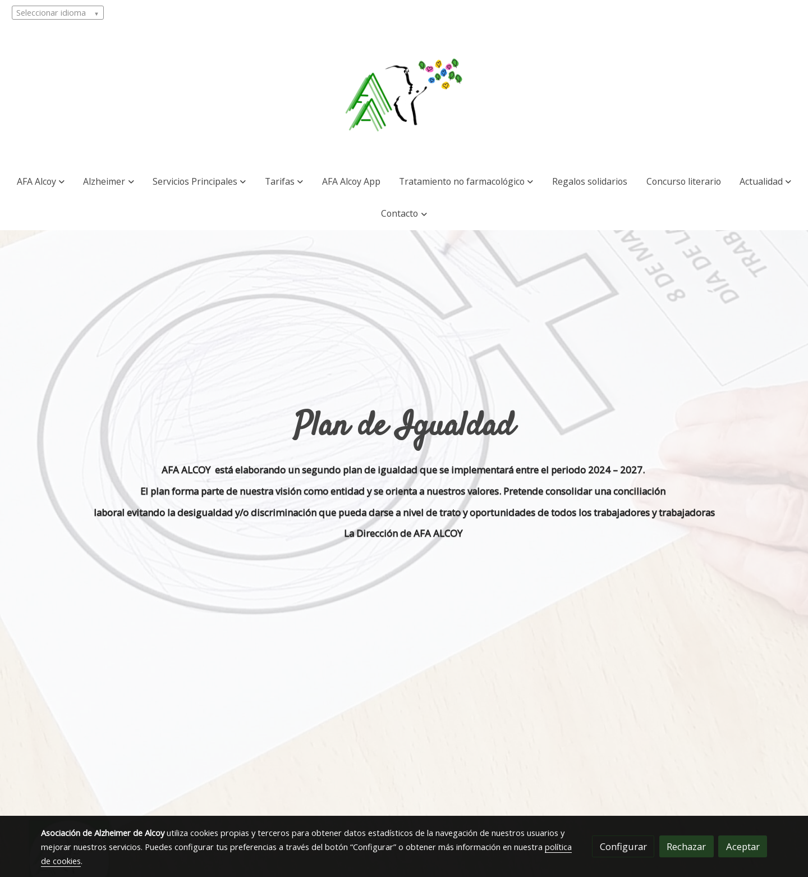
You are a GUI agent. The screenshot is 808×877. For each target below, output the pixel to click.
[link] (404, 95)
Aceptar (743, 846)
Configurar (623, 846)
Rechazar (686, 846)
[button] (40, 182)
